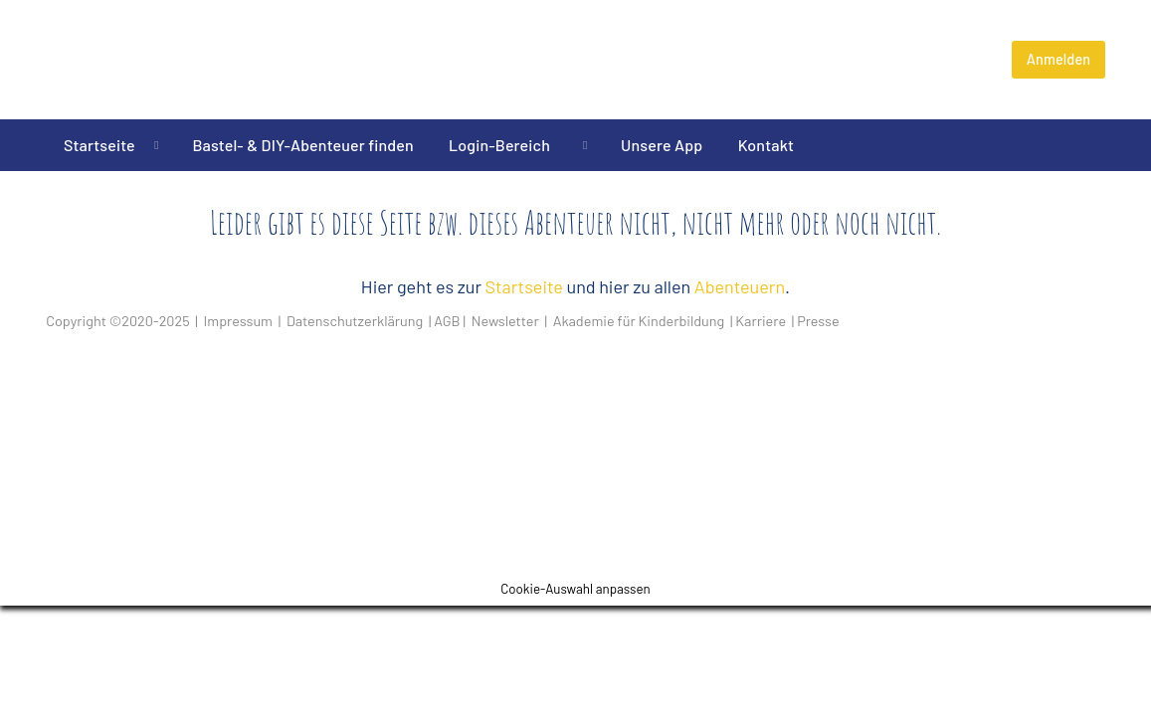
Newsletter (505, 320)
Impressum (239, 320)
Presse (818, 320)
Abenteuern (739, 286)
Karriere (760, 320)
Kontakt (766, 144)
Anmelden (1059, 59)
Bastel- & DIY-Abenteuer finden (302, 144)
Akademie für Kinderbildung (639, 320)
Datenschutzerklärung (355, 320)
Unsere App (661, 144)
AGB (447, 320)
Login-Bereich (506, 144)
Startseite (99, 144)
